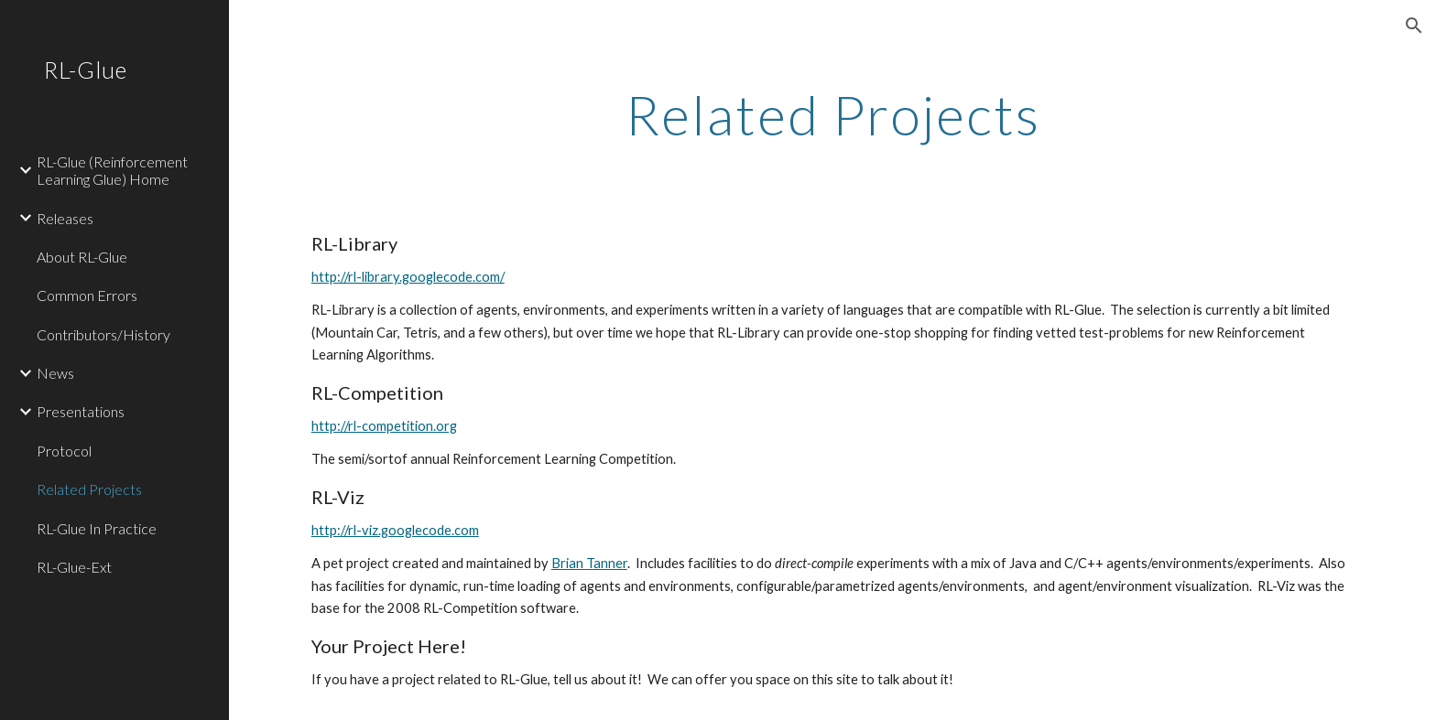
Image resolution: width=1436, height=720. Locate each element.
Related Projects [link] (89, 489)
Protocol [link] (64, 450)
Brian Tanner (589, 563)
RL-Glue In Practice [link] (97, 528)
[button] (1414, 26)
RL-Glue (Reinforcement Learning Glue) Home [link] (112, 170)
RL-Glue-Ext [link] (74, 566)
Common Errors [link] (87, 295)
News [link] (55, 372)
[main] (832, 114)
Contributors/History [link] (103, 334)
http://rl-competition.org (384, 426)
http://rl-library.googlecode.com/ (408, 277)
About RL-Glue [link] (82, 256)
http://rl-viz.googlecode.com (395, 530)
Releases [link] (65, 218)
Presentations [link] (81, 411)
